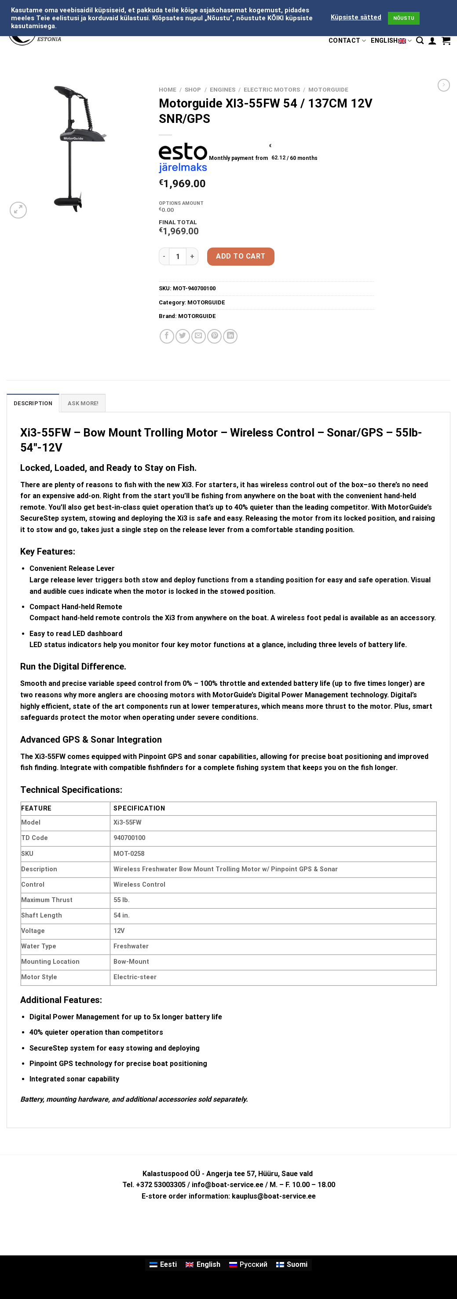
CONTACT (347, 41)
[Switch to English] (202, 1265)
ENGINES (222, 89)
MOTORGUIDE (328, 89)
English (391, 41)
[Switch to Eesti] (163, 1265)
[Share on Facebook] (167, 336)
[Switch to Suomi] (292, 1265)
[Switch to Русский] (248, 1265)
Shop (193, 89)
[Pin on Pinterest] (214, 336)
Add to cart (240, 256)
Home (167, 89)
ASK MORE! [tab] (83, 403)
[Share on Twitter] (182, 336)
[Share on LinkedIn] (230, 336)
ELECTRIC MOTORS (272, 89)
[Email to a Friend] (198, 336)
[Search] (420, 41)
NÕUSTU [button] (403, 18)
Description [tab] (33, 403)
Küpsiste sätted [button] (356, 17)
